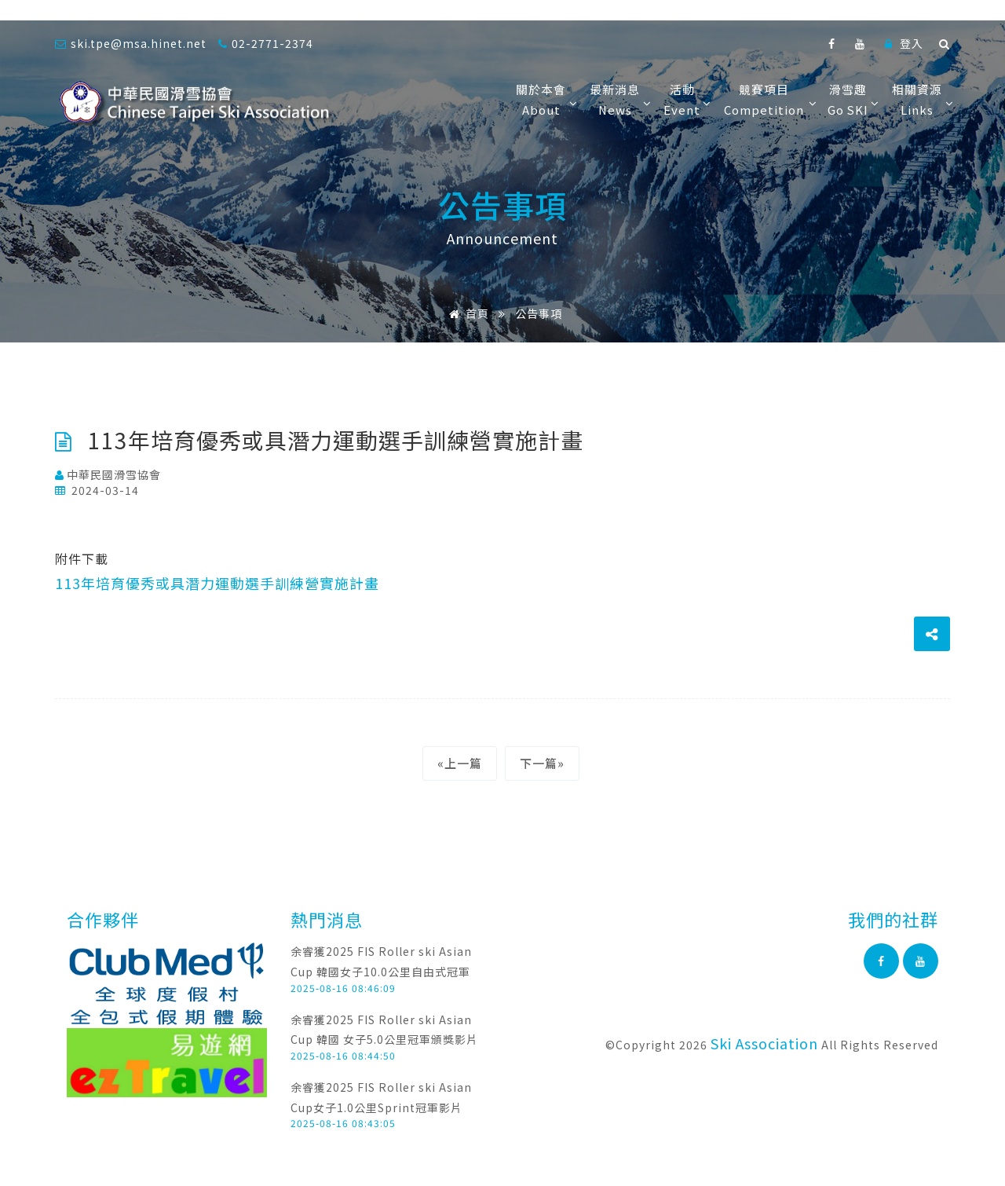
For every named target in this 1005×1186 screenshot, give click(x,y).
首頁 (466, 313)
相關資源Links (921, 99)
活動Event (685, 99)
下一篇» (542, 763)
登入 (904, 43)
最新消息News (619, 99)
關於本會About (545, 99)
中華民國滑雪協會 (108, 474)
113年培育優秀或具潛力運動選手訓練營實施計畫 (217, 583)
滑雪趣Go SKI (852, 99)
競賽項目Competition (768, 99)
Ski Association (764, 1043)
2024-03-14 (97, 490)
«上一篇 (459, 763)
